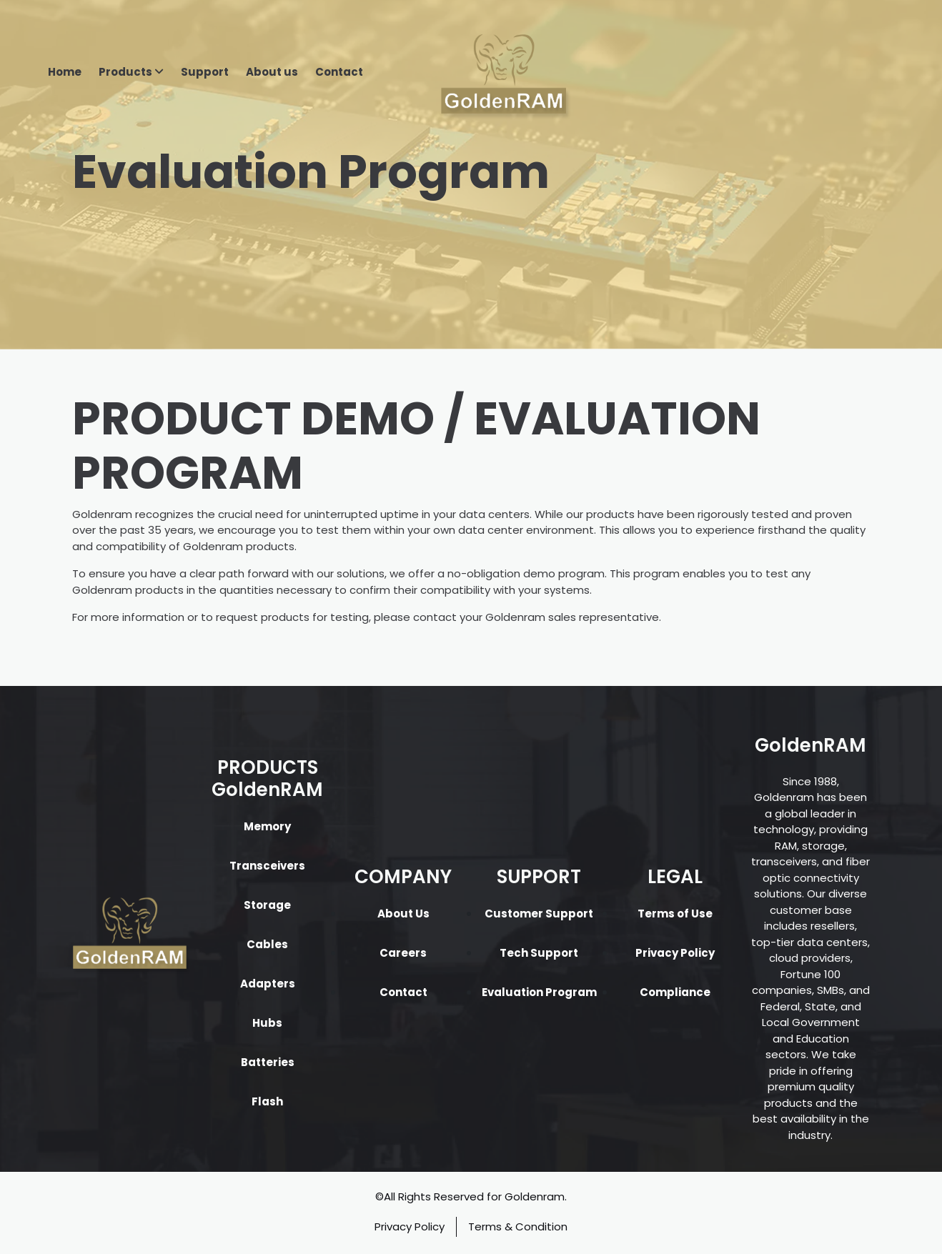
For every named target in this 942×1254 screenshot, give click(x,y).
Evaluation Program (539, 992)
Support (205, 71)
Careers (403, 952)
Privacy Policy (675, 952)
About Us (403, 913)
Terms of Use (675, 913)
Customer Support (539, 913)
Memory (267, 826)
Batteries (267, 1062)
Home (64, 71)
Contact (339, 71)
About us (272, 71)
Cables (267, 944)
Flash (267, 1101)
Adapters (267, 983)
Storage (267, 904)
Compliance (675, 992)
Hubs (267, 1022)
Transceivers (267, 865)
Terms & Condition (517, 1226)
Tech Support (539, 952)
